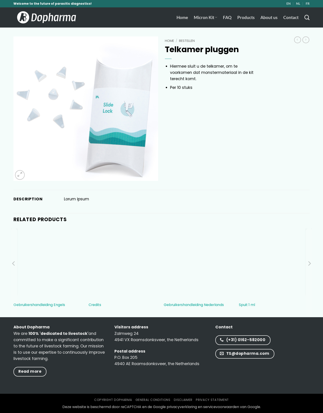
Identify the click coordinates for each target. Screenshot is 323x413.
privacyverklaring (182, 406)
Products (246, 17)
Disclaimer (183, 400)
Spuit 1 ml (247, 305)
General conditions (152, 400)
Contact (291, 17)
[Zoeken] (307, 17)
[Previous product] (305, 39)
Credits (95, 305)
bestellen (187, 40)
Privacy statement (212, 400)
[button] (20, 175)
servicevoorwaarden (221, 406)
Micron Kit (205, 17)
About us (268, 17)
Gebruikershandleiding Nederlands (194, 305)
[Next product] (297, 39)
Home (182, 17)
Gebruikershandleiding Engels (39, 305)
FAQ (227, 17)
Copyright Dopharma (113, 400)
